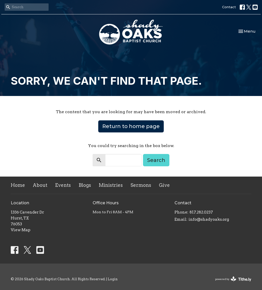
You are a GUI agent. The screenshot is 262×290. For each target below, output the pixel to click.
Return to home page (131, 126)
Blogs (85, 185)
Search (156, 160)
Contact (229, 7)
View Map (20, 230)
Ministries (111, 185)
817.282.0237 (201, 212)
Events (63, 185)
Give (164, 185)
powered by (233, 279)
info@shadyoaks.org (209, 219)
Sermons (140, 185)
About (40, 185)
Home (18, 185)
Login (113, 279)
